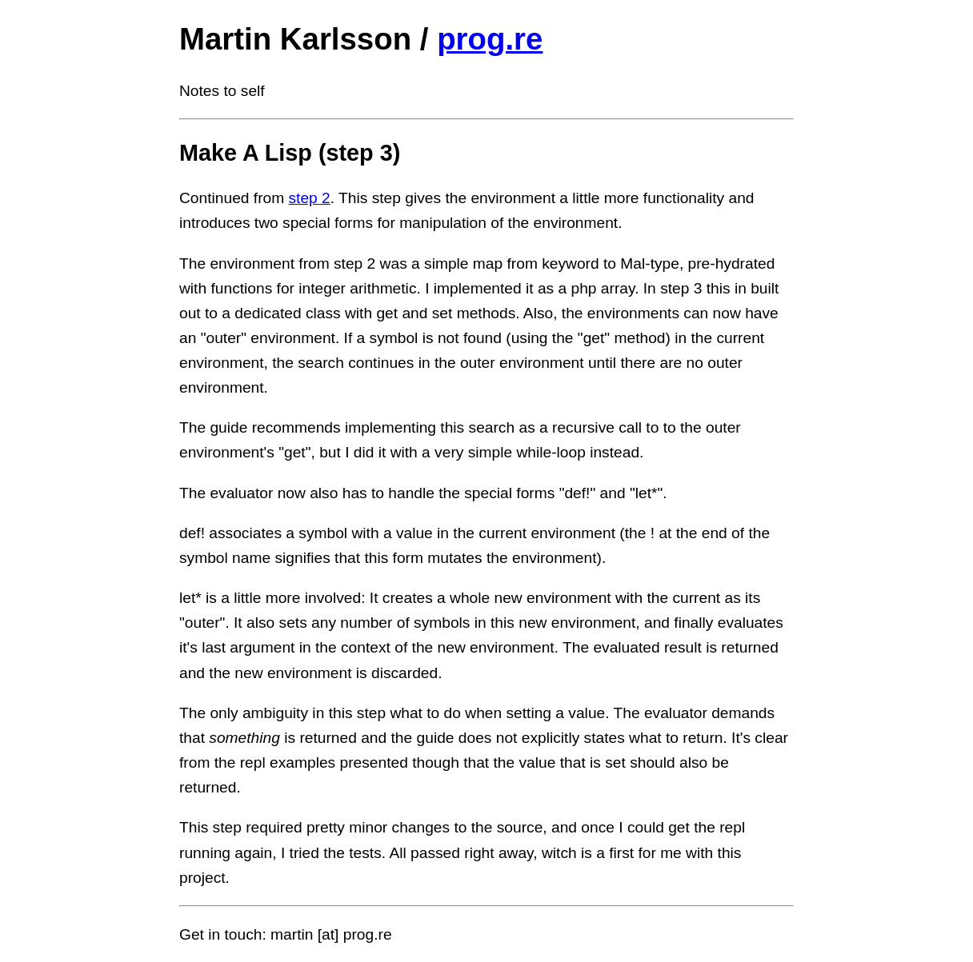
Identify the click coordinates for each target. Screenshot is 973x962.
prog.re (490, 39)
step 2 (309, 198)
